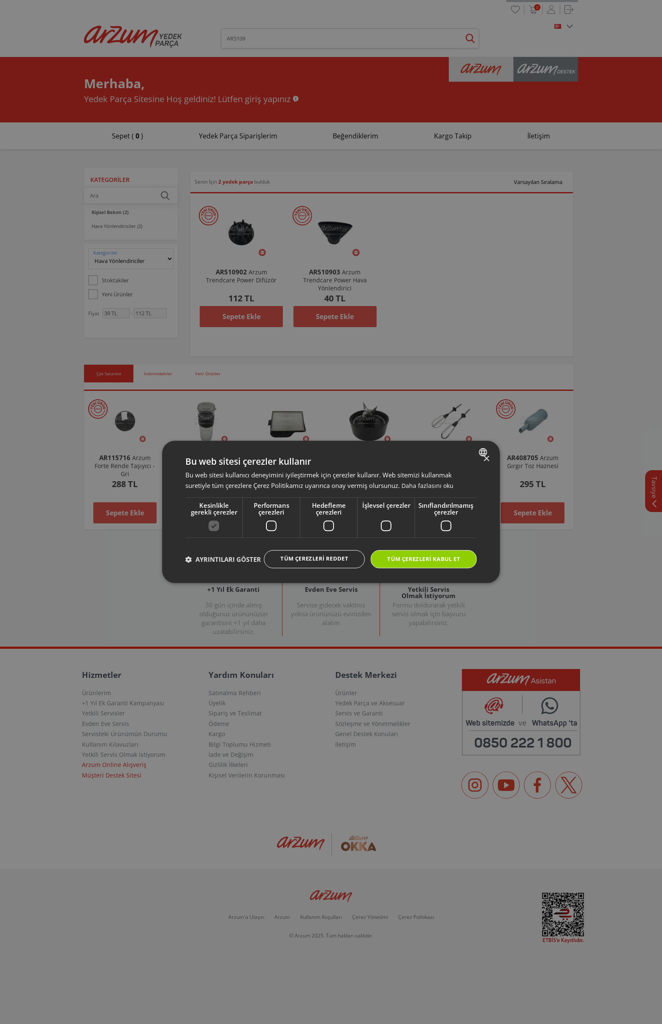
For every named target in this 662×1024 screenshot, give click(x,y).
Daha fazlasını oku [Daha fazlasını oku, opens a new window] (428, 477)
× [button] (486, 450)
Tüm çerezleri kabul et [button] (420, 551)
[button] (223, 574)
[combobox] (484, 443)
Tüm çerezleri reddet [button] (305, 551)
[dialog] (331, 512)
